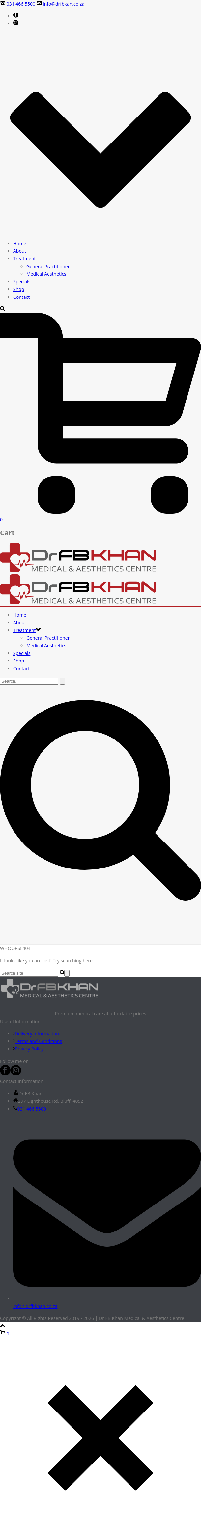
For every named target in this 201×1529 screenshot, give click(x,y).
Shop (18, 289)
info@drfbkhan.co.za (35, 1306)
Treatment (24, 258)
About (19, 251)
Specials (21, 281)
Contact (21, 297)
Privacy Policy (28, 1049)
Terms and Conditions (37, 1041)
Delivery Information (36, 1033)
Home (19, 243)
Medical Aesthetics (46, 274)
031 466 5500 (21, 4)
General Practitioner (48, 266)
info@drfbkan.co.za (63, 4)
